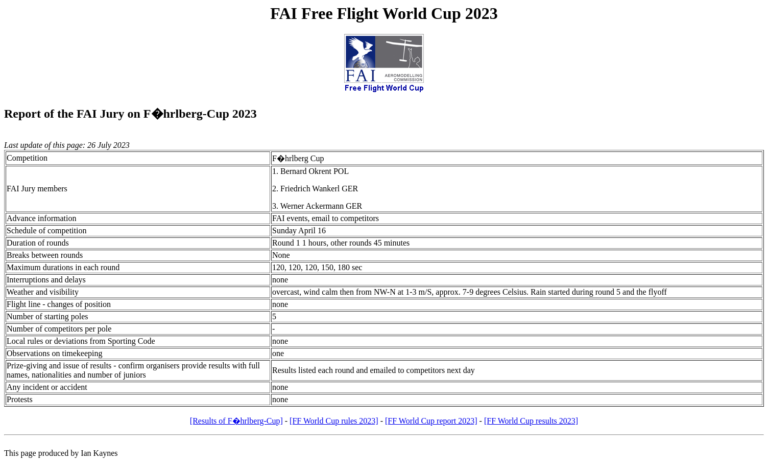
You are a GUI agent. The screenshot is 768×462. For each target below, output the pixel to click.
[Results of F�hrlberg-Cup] (236, 420)
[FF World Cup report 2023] (431, 420)
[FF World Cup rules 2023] (334, 420)
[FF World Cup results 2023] (531, 420)
